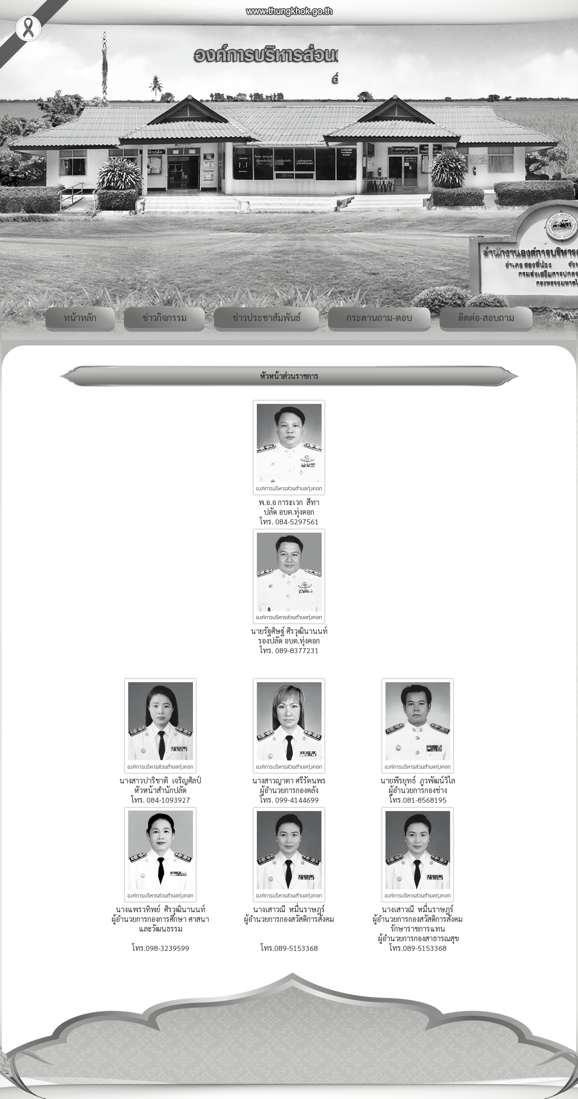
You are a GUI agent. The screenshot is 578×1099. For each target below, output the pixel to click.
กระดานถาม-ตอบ (379, 317)
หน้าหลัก (80, 317)
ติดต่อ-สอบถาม (486, 317)
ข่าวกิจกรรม (164, 317)
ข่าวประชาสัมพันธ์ (266, 317)
